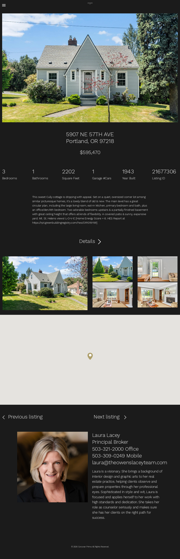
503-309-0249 (108, 456)
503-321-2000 (108, 449)
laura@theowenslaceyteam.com (129, 462)
